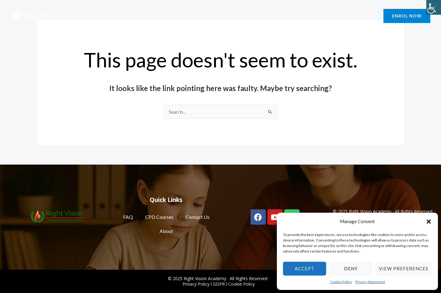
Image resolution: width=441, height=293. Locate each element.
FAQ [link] (128, 217)
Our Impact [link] (204, 15)
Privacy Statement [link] (370, 282)
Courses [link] (166, 15)
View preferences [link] (403, 268)
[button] (429, 222)
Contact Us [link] (129, 15)
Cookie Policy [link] (341, 282)
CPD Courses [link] (159, 217)
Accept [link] (305, 268)
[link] (433, 7)
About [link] (75, 15)
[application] (83, 15)
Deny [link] (351, 268)
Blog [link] (101, 15)
